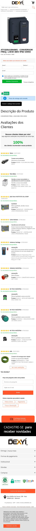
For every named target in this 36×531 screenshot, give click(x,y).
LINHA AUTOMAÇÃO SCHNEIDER (18, 9)
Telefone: (25, 65)
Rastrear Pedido (12, 451)
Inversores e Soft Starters (7, 11)
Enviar (18, 392)
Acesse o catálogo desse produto (11, 104)
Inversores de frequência (22, 11)
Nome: (4, 65)
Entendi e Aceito (12, 526)
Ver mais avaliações (18, 367)
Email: (4, 70)
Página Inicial (4, 9)
